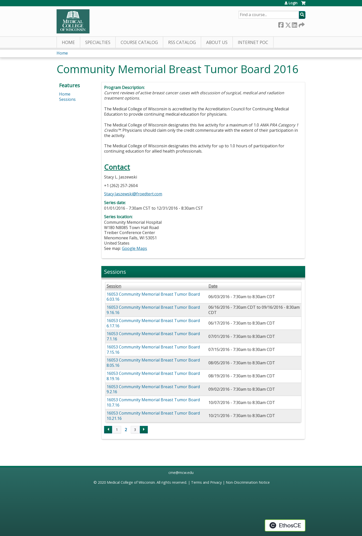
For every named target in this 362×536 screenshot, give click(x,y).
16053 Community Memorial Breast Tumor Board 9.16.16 (153, 309)
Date (212, 286)
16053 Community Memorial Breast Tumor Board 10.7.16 (153, 402)
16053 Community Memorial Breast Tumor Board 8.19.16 (153, 376)
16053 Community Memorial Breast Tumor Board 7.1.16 (153, 336)
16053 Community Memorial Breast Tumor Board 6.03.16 (153, 296)
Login (292, 3)
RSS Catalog (182, 42)
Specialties (97, 42)
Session (114, 286)
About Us (217, 42)
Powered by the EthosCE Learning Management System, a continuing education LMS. (285, 525)
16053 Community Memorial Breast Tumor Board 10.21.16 (153, 415)
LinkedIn (294, 24)
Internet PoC (253, 42)
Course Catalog (139, 42)
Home (68, 42)
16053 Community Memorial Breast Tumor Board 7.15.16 (153, 349)
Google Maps (134, 248)
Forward (301, 24)
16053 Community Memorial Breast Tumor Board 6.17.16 (153, 323)
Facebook (280, 24)
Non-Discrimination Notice (248, 482)
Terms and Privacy (206, 482)
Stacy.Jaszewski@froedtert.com (133, 194)
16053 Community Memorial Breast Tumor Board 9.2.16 (153, 389)
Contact (117, 167)
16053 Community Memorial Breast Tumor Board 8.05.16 (153, 362)
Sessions (67, 99)
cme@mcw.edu (181, 472)
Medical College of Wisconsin (131, 482)
